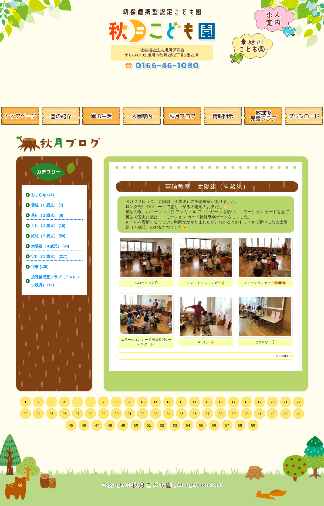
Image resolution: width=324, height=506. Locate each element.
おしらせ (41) (42, 195)
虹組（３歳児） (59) (48, 236)
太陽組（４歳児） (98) (50, 246)
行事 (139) (40, 266)
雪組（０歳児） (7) (47, 205)
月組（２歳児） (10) (48, 225)
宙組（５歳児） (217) (49, 256)
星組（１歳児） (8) (47, 215)
